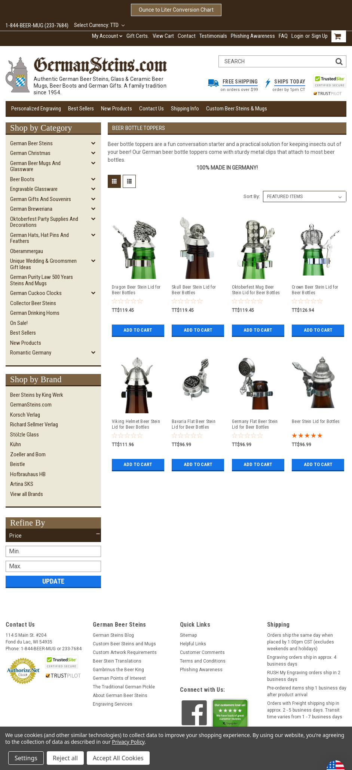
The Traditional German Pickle (124, 687)
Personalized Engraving (36, 108)
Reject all (65, 758)
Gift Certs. (137, 36)
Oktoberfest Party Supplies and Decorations (44, 222)
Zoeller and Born (28, 454)
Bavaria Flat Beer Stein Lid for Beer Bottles (193, 424)
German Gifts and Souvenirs (40, 199)
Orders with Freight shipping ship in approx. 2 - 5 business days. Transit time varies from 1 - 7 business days (304, 710)
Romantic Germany (30, 352)
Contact (187, 36)
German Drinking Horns (34, 313)
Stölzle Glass (24, 434)
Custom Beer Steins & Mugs (236, 108)
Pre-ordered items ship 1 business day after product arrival (306, 691)
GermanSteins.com (31, 404)
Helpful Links (193, 643)
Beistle (17, 464)
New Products (116, 108)
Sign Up (320, 36)
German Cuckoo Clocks (36, 293)
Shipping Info (185, 108)
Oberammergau (26, 251)
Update (53, 581)
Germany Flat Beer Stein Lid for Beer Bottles (255, 424)
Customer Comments (202, 652)
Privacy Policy (128, 741)
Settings (26, 758)
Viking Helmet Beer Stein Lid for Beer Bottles (136, 424)
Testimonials (213, 36)
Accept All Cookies (118, 758)
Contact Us (151, 108)
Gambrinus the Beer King (118, 669)
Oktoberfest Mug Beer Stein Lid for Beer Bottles (256, 289)
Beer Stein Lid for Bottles (316, 421)
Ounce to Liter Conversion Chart (176, 10)
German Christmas (30, 153)
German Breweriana (31, 209)
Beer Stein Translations (117, 661)
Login (297, 36)
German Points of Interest (119, 678)
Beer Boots (22, 179)
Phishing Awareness (253, 36)
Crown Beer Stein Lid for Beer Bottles (315, 289)
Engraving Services (112, 704)
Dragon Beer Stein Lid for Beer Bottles (136, 289)
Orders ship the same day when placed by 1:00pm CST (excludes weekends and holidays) (300, 642)
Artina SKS (21, 484)
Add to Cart (137, 330)
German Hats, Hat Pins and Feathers (39, 238)
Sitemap (188, 635)
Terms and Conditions (203, 661)
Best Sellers (81, 108)
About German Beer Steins (120, 695)
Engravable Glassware (34, 189)
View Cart (163, 36)
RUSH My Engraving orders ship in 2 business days (303, 676)
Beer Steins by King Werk (36, 395)
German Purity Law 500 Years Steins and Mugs (41, 280)
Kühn (15, 444)
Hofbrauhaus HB (28, 474)
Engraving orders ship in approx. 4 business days (301, 661)
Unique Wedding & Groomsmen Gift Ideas (43, 264)
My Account (107, 36)
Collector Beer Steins (33, 303)
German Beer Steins (31, 143)
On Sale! (19, 323)
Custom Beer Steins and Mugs (124, 643)
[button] (53, 535)
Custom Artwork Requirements (125, 652)
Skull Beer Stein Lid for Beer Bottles (194, 289)
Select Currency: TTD (99, 25)
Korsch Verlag (25, 414)
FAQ (283, 36)
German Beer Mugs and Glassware (35, 166)
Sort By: (252, 196)
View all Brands (26, 494)
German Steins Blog (113, 635)
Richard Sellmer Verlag (34, 424)
